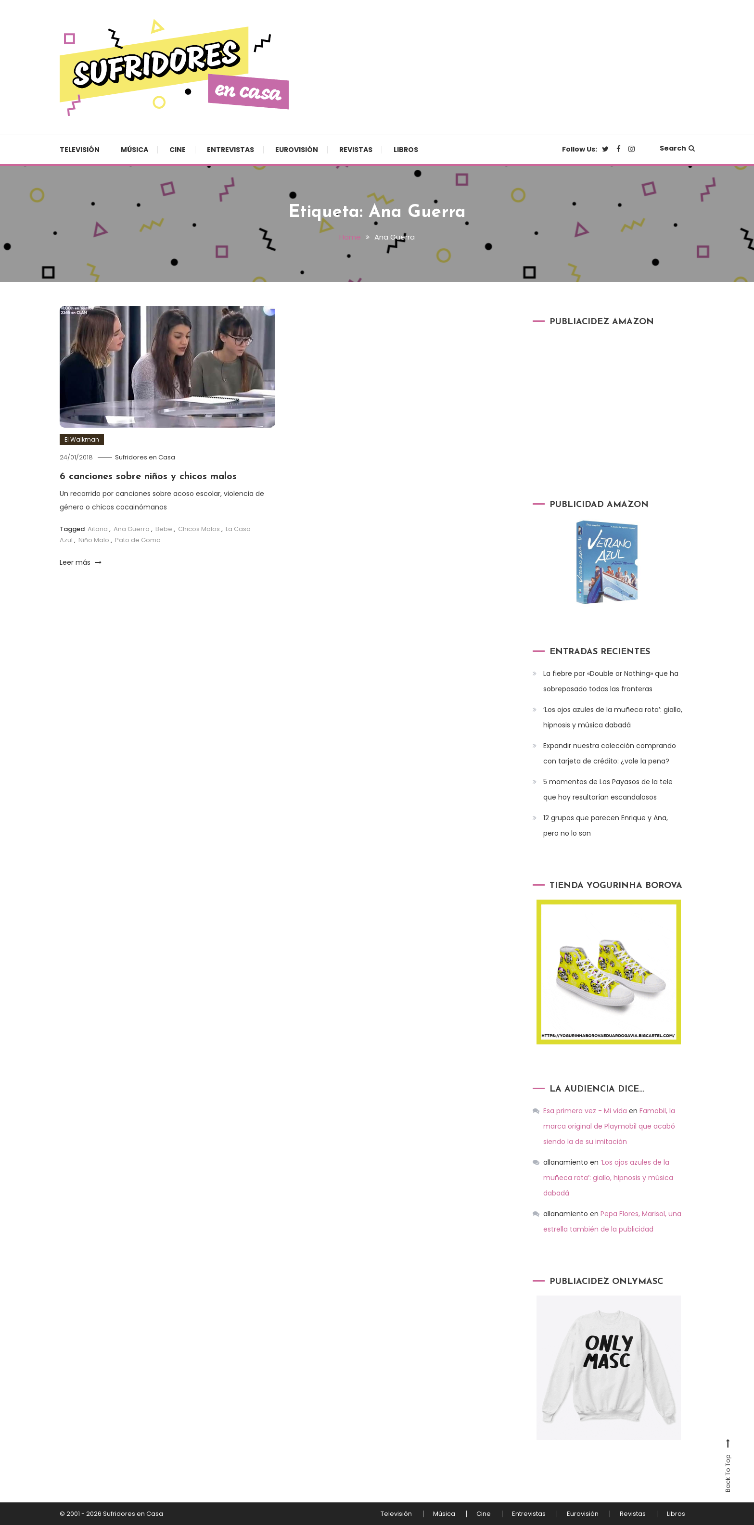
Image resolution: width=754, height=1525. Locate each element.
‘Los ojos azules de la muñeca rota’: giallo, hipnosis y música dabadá (612, 717)
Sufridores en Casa (145, 457)
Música (134, 149)
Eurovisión (296, 149)
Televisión (80, 149)
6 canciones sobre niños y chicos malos (148, 477)
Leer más (81, 562)
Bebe (163, 529)
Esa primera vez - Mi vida (585, 1111)
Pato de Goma (138, 540)
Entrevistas (230, 149)
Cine (177, 149)
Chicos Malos (199, 529)
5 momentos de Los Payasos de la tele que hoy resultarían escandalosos (608, 789)
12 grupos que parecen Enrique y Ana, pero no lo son (605, 825)
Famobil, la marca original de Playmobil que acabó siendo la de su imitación (609, 1126)
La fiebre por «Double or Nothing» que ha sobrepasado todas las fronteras (610, 681)
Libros (406, 149)
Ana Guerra (132, 529)
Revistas (355, 149)
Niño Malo (93, 540)
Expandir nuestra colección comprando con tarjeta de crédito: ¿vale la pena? (609, 753)
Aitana (98, 529)
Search (677, 148)
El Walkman (81, 439)
